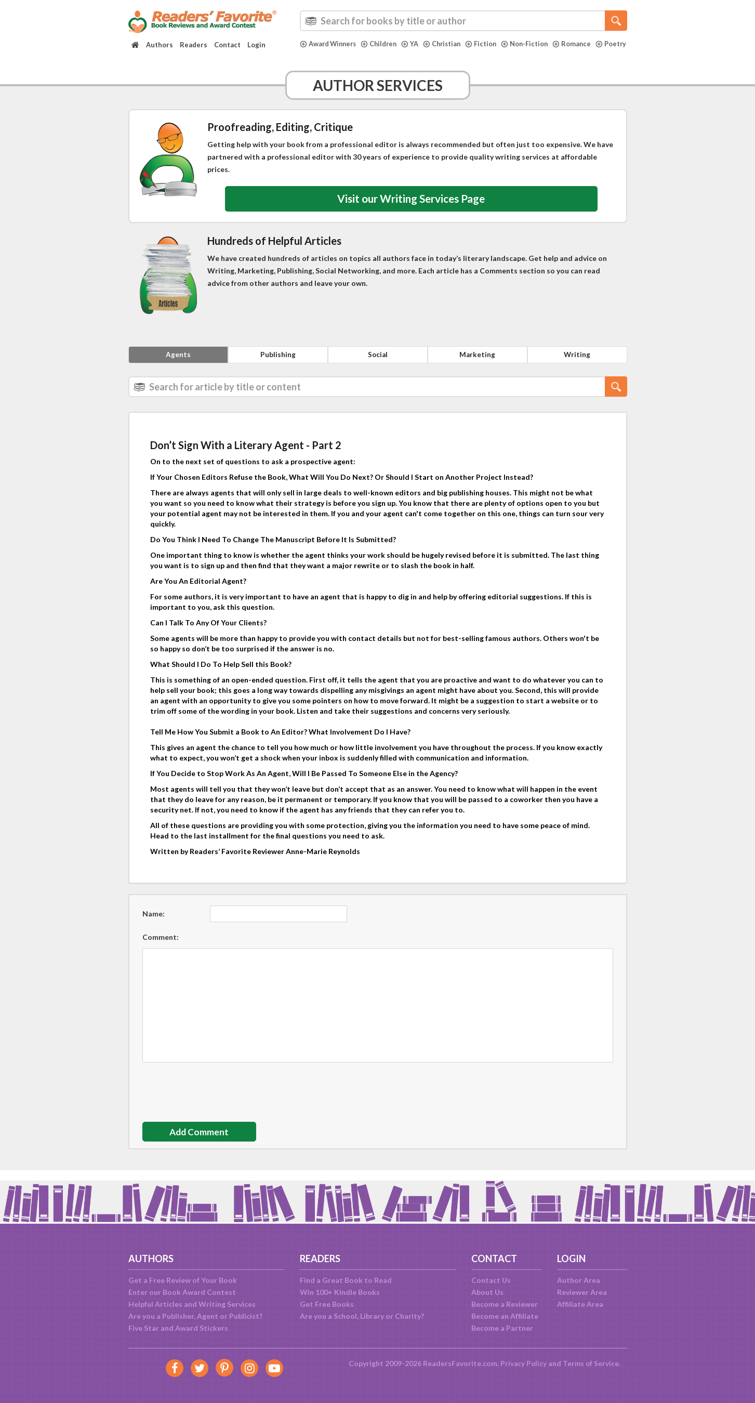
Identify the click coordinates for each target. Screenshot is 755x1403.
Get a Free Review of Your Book (182, 1280)
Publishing (278, 363)
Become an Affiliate (504, 1316)
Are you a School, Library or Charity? (362, 1316)
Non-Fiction (533, 44)
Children (383, 44)
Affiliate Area (580, 1304)
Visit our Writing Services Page (411, 206)
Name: (153, 923)
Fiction (488, 44)
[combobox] (463, 20)
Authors (159, 45)
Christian (448, 44)
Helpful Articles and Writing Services (192, 1304)
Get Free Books (327, 1304)
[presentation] (221, 1099)
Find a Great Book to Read (346, 1280)
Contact (227, 45)
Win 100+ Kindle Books (340, 1292)
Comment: (160, 946)
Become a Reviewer (504, 1304)
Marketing (477, 363)
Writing (577, 363)
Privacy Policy (523, 1363)
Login (256, 45)
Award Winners (330, 44)
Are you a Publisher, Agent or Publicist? (195, 1316)
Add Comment (204, 1142)
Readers (193, 45)
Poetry (315, 52)
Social (377, 363)
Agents (178, 363)
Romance (580, 44)
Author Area (578, 1280)
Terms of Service (591, 1363)
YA (414, 44)
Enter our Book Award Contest (182, 1292)
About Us (487, 1292)
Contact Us (491, 1280)
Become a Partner (502, 1327)
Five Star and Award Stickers (178, 1327)
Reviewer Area (582, 1292)
